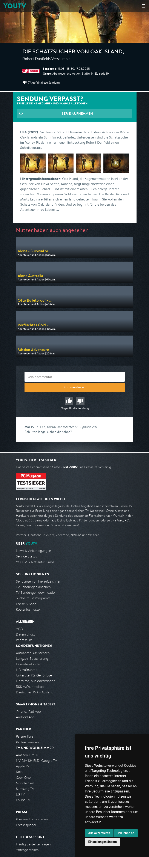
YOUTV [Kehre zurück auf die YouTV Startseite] (14, 6)
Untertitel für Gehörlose (34, 675)
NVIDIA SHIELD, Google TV (36, 760)
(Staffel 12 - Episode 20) (80, 427)
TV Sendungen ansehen (33, 587)
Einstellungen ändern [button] (102, 841)
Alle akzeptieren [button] (99, 833)
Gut (69, 401)
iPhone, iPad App (28, 711)
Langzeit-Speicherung (32, 658)
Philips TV (23, 800)
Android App (25, 717)
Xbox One (23, 777)
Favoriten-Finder (28, 664)
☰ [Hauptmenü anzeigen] (144, 6)
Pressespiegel (26, 825)
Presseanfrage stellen (32, 819)
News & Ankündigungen (33, 550)
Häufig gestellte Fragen (33, 844)
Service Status (26, 556)
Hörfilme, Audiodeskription (35, 681)
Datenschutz (25, 634)
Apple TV (22, 766)
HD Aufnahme (26, 669)
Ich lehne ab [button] (126, 833)
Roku (19, 772)
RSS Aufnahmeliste (30, 686)
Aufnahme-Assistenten (33, 653)
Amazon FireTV (27, 755)
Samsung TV (25, 788)
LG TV (20, 794)
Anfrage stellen (27, 850)
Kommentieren (75, 387)
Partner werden (27, 742)
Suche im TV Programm (33, 598)
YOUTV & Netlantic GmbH (35, 562)
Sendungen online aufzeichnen (38, 581)
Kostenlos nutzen (28, 609)
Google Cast (25, 783)
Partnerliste (24, 736)
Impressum (24, 640)
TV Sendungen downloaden (36, 592)
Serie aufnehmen (77, 113)
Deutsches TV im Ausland (34, 692)
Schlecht (80, 401)
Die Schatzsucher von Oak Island (72, 52)
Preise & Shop (26, 604)
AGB (19, 629)
